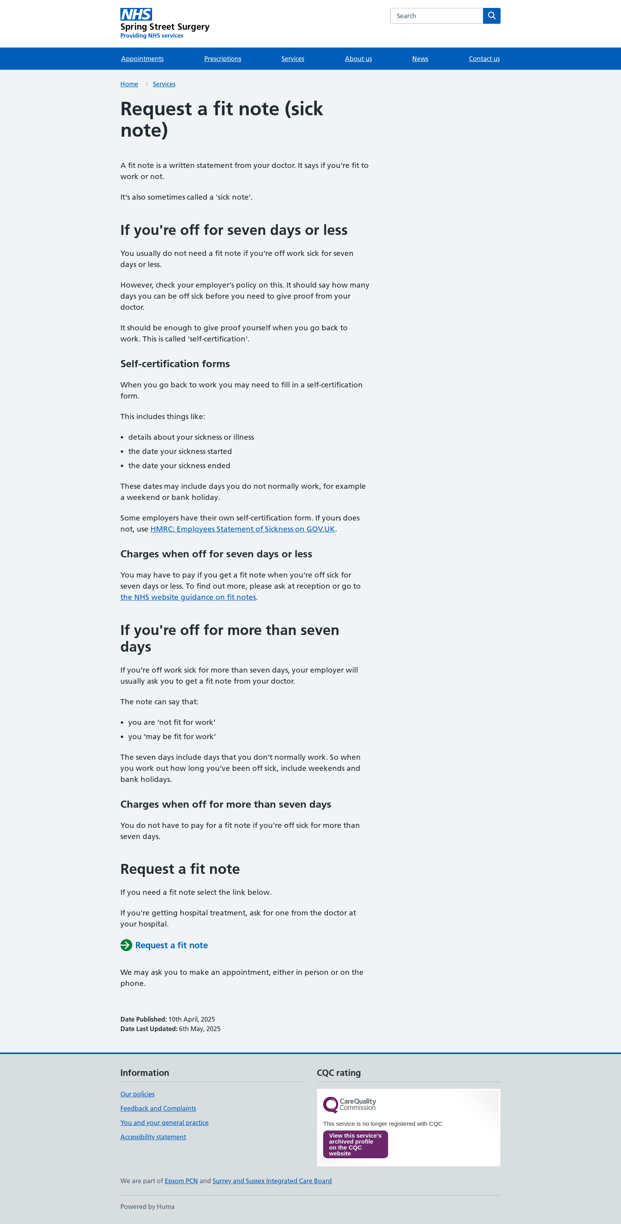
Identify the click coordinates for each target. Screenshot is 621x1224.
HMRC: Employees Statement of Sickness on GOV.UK (242, 529)
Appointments (142, 59)
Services (293, 59)
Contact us (484, 59)
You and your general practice (164, 1123)
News (420, 59)
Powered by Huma (147, 1207)
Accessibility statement (153, 1137)
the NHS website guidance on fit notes (188, 597)
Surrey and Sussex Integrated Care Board (272, 1181)
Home (129, 84)
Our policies (137, 1094)
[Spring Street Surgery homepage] (165, 24)
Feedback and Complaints (158, 1108)
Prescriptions (222, 59)
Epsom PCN (181, 1181)
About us (358, 59)
